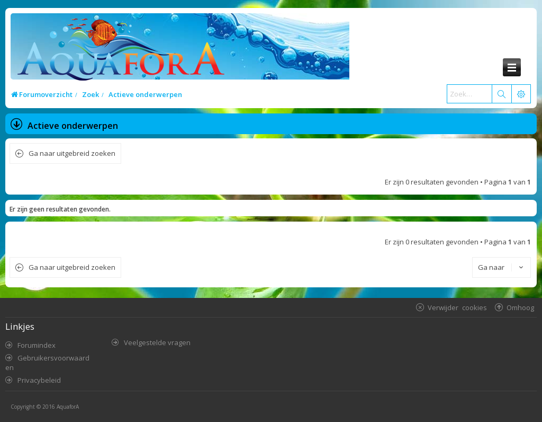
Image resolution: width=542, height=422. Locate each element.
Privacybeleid (39, 380)
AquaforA (68, 406)
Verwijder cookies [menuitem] (457, 307)
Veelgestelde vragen (157, 342)
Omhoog (520, 307)
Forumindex (36, 345)
